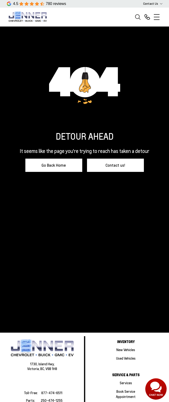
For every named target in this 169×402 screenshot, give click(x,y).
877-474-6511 (51, 393)
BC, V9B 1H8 (48, 368)
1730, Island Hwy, (42, 364)
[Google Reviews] (36, 3)
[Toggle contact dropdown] (161, 4)
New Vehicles (125, 350)
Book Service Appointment (126, 394)
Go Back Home (53, 165)
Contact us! (115, 165)
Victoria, (33, 368)
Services (126, 383)
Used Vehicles (126, 358)
